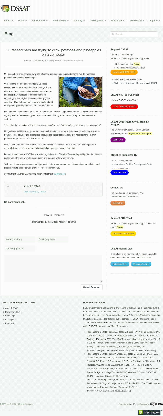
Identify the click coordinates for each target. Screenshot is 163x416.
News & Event (61, 61)
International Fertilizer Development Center (133, 164)
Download (117, 21)
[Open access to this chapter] (142, 355)
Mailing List (10, 325)
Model (21, 21)
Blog (52, 61)
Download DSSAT (13, 317)
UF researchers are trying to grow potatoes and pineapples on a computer (53, 52)
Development (97, 21)
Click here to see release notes (128, 79)
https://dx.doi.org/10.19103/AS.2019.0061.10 (107, 355)
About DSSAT (11, 313)
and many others (121, 168)
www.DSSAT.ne (148, 377)
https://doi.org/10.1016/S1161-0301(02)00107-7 (108, 396)
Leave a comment (75, 61)
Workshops (10, 321)
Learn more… (147, 257)
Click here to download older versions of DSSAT (135, 83)
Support (154, 21)
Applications (38, 21)
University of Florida (123, 160)
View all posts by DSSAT (37, 192)
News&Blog (136, 21)
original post (59, 174)
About (7, 21)
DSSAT (29, 61)
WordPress (133, 409)
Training (78, 21)
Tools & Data (59, 21)
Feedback (9, 328)
